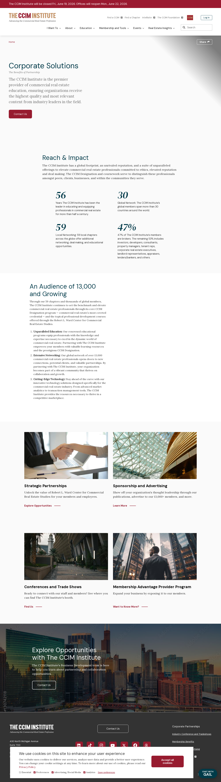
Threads (148, 745)
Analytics (90, 772)
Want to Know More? (126, 606)
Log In (206, 17)
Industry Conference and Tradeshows (191, 734)
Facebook (137, 745)
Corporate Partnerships (186, 726)
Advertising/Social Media (67, 772)
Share (205, 42)
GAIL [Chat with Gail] (207, 773)
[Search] (196, 27)
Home (12, 42)
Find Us (28, 606)
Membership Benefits (183, 741)
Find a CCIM (115, 17)
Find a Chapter (132, 17)
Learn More (120, 505)
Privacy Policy (27, 767)
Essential (26, 772)
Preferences (42, 772)
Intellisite (148, 17)
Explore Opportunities (38, 505)
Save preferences (106, 772)
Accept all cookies (167, 761)
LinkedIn (80, 745)
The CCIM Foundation (170, 17)
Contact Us (20, 114)
